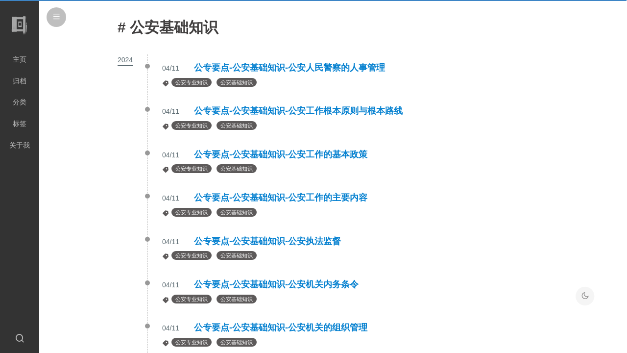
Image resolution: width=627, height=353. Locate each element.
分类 (19, 102)
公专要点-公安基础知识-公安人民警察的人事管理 (289, 68)
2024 (125, 60)
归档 (19, 81)
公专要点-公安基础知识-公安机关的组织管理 (280, 327)
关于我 (19, 145)
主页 (19, 59)
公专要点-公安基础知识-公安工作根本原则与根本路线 (298, 111)
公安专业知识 (191, 82)
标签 (19, 123)
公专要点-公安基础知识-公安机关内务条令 (276, 284)
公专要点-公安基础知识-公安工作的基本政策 (280, 154)
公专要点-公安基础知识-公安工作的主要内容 (280, 197)
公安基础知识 (236, 82)
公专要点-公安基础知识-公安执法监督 (267, 241)
